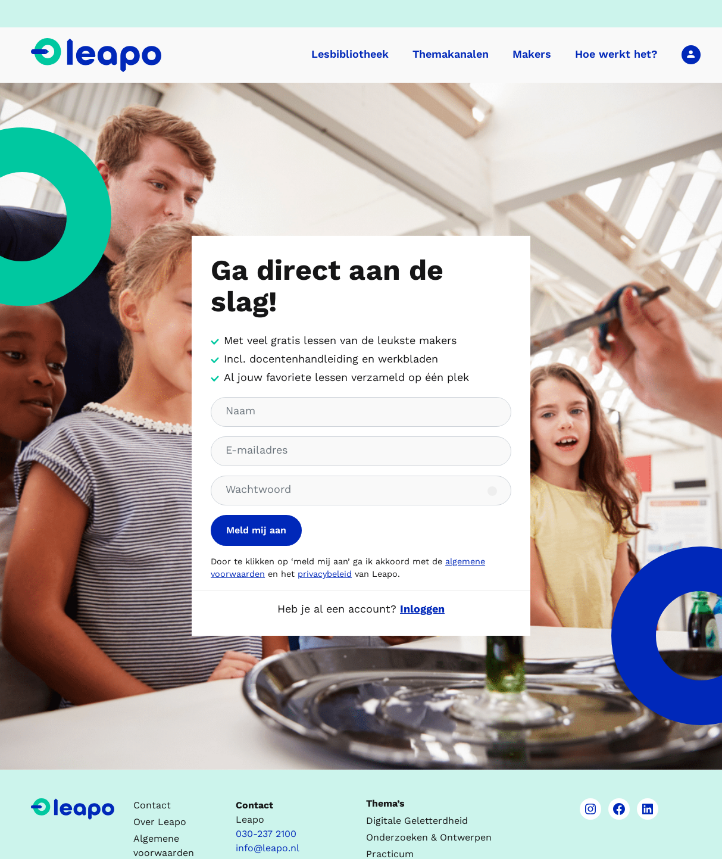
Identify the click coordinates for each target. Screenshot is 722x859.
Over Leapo (159, 821)
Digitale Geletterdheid (417, 820)
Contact (152, 805)
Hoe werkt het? (616, 54)
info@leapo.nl (267, 848)
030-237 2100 (266, 833)
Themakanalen (450, 54)
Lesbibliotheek (350, 54)
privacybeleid (325, 574)
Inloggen (691, 54)
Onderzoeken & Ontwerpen (429, 837)
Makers (531, 54)
